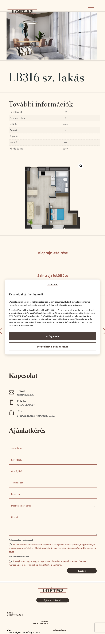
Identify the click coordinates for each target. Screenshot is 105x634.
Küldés (82, 570)
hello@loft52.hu (15, 614)
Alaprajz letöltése (53, 252)
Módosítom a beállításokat (52, 346)
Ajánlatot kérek (53, 600)
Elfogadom (52, 336)
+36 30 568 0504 (40, 623)
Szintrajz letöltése (52, 275)
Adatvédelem (59, 630)
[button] (80, 166)
